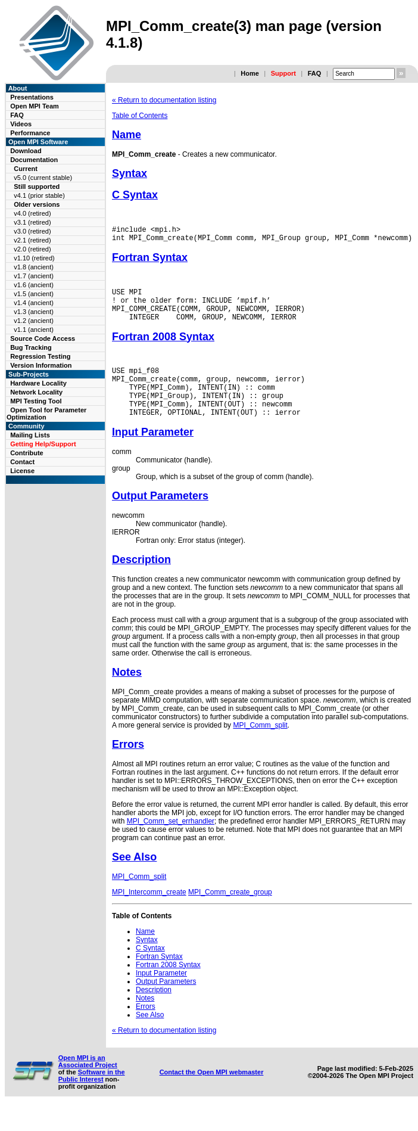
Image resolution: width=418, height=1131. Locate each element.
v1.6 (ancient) (34, 284)
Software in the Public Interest (91, 1097)
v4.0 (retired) (32, 213)
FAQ (315, 73)
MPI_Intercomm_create (149, 913)
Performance (30, 132)
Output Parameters (160, 517)
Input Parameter (153, 453)
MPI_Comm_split (260, 746)
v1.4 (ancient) (34, 302)
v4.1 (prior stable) (39, 195)
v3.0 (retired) (32, 231)
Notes (127, 694)
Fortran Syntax (150, 261)
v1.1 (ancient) (34, 329)
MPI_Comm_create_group (230, 913)
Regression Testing (40, 356)
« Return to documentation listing (164, 100)
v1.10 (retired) (34, 258)
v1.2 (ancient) (34, 320)
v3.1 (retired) (32, 222)
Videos (21, 124)
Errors (128, 766)
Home (250, 73)
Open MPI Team (34, 106)
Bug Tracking (31, 347)
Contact (22, 461)
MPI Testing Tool (35, 401)
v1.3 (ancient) (34, 311)
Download (26, 150)
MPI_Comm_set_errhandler (170, 842)
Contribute (26, 452)
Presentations (32, 97)
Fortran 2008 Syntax (163, 347)
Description (141, 581)
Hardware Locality (38, 383)
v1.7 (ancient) (34, 275)
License (22, 470)
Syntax (129, 173)
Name (126, 135)
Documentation (34, 159)
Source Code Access (42, 338)
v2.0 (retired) (32, 249)
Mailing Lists (30, 435)
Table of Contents (139, 115)
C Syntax (135, 195)
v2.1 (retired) (32, 240)
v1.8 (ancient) (34, 267)
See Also (134, 878)
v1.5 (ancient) (34, 293)
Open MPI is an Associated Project (87, 1083)
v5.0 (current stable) (43, 177)
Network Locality (36, 392)
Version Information (40, 365)
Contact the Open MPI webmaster (212, 1093)
